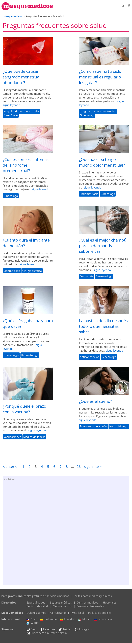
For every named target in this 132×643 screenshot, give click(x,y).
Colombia (48, 619)
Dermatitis (86, 276)
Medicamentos (62, 606)
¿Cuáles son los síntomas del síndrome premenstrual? (25, 165)
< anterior (11, 466)
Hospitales (109, 602)
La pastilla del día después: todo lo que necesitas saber (104, 326)
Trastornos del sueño (93, 426)
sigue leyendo (11, 105)
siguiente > (93, 466)
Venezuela (103, 619)
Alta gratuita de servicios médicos (48, 596)
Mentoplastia (12, 271)
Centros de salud (37, 606)
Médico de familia (34, 437)
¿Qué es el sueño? (95, 401)
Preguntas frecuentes (90, 606)
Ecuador (67, 619)
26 (79, 466)
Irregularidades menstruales (22, 111)
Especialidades (36, 602)
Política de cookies (99, 613)
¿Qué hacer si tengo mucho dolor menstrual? (102, 162)
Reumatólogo (29, 355)
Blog (31, 629)
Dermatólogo (104, 276)
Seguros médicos (61, 602)
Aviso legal (77, 613)
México (84, 619)
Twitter (65, 629)
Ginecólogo (11, 115)
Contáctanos (58, 613)
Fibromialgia (11, 355)
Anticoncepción (89, 357)
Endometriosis (89, 194)
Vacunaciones (12, 437)
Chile (32, 619)
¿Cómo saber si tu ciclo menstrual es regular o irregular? (100, 76)
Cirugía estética (32, 271)
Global (33, 623)
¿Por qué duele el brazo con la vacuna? (24, 409)
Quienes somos (36, 613)
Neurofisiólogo (118, 426)
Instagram (83, 629)
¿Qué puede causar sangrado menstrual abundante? (21, 76)
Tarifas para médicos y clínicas (92, 596)
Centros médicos (87, 602)
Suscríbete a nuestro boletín (47, 633)
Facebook (47, 629)
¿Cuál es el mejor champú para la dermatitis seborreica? (102, 245)
